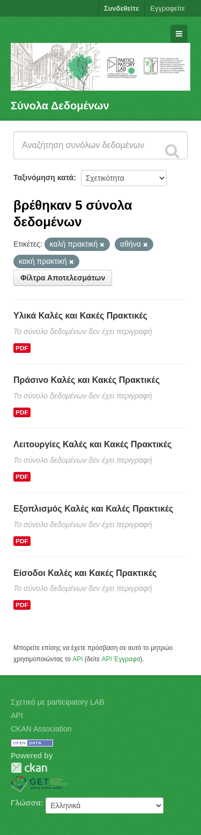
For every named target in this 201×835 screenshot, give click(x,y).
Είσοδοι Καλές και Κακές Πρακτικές (85, 573)
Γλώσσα (26, 803)
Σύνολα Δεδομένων (60, 106)
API (77, 659)
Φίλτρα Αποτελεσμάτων (62, 278)
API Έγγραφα (121, 659)
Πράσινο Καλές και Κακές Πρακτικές (86, 380)
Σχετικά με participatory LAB (58, 702)
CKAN (29, 767)
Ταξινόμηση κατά (43, 177)
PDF (22, 348)
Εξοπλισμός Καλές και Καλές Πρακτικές (93, 508)
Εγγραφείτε (167, 8)
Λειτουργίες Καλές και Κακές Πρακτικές (92, 444)
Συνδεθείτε (121, 8)
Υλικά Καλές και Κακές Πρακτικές (80, 315)
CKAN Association (41, 729)
